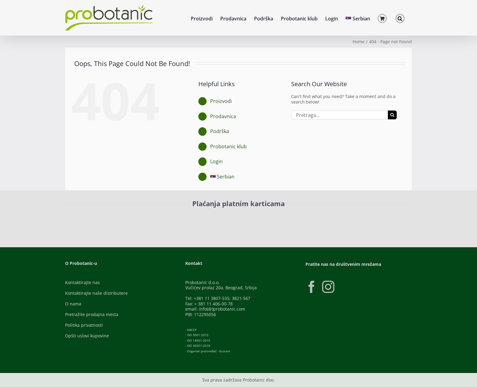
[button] (400, 17)
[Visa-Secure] (146, 217)
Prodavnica (223, 116)
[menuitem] (358, 17)
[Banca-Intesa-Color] (211, 217)
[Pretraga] (392, 115)
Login (216, 161)
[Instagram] (328, 287)
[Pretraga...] (339, 115)
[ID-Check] (107, 219)
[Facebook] (311, 287)
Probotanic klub (228, 146)
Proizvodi (221, 101)
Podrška (219, 131)
